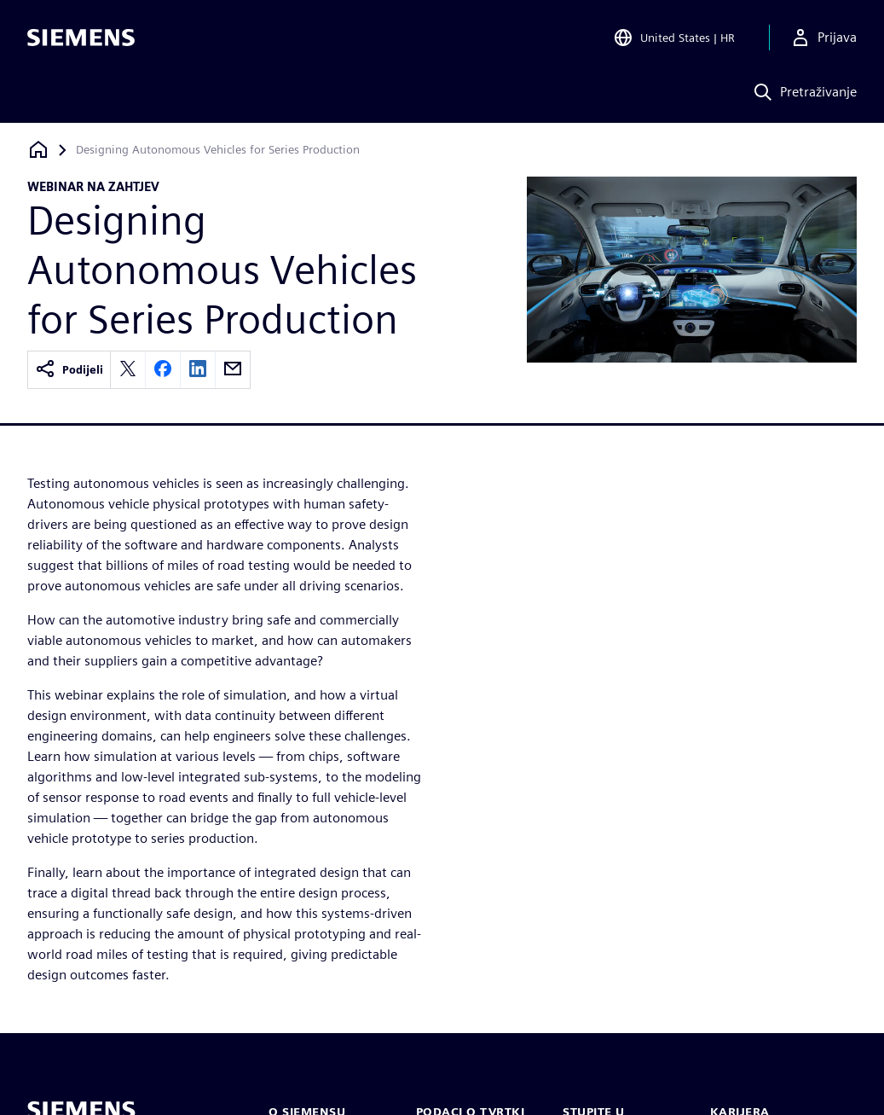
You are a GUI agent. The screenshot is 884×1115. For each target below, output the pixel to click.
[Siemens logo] (81, 37)
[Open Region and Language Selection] (676, 37)
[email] (233, 369)
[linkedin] (198, 369)
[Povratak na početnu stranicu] (38, 149)
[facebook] (163, 369)
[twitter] (128, 369)
